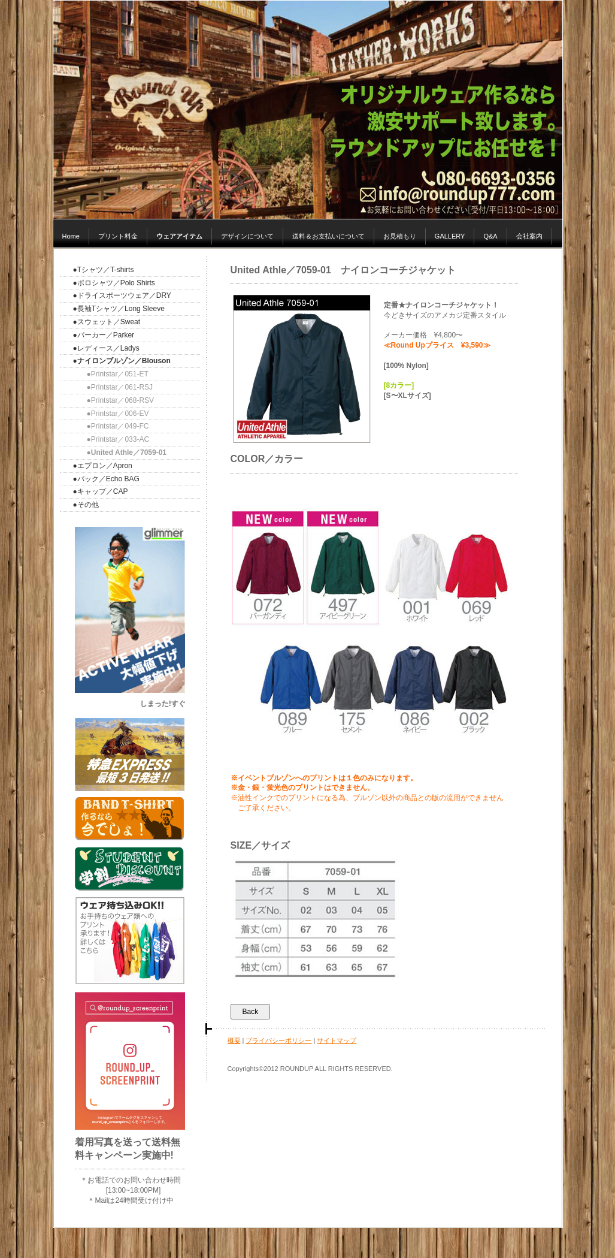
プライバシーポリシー (278, 1040)
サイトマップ (336, 1040)
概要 (234, 1040)
